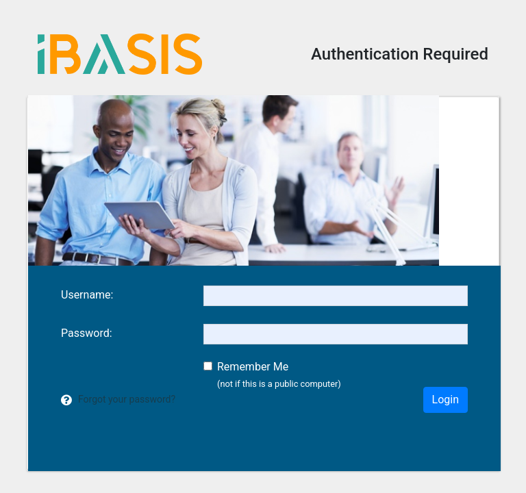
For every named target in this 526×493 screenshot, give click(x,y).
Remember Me (252, 366)
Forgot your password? (126, 399)
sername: (87, 294)
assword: (86, 333)
